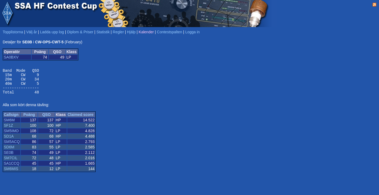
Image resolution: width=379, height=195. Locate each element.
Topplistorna (13, 32)
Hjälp (131, 32)
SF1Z (8, 130)
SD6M (9, 152)
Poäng (29, 119)
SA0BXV (11, 57)
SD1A (9, 141)
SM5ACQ (12, 146)
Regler (118, 32)
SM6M (9, 125)
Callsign (11, 119)
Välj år (31, 32)
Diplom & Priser (80, 32)
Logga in (192, 32)
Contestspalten (169, 32)
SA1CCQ (11, 168)
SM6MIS (11, 173)
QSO (46, 119)
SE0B (9, 157)
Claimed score (80, 119)
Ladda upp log (52, 32)
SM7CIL (11, 163)
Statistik (103, 32)
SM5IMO (11, 136)
